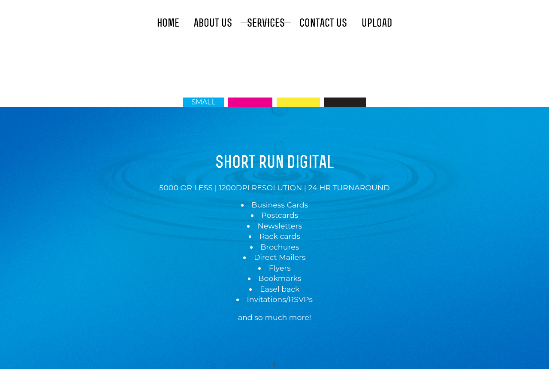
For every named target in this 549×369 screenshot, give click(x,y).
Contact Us (323, 23)
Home (168, 23)
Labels (250, 102)
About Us (213, 23)
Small (203, 102)
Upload (377, 23)
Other (345, 102)
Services (266, 23)
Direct (298, 102)
